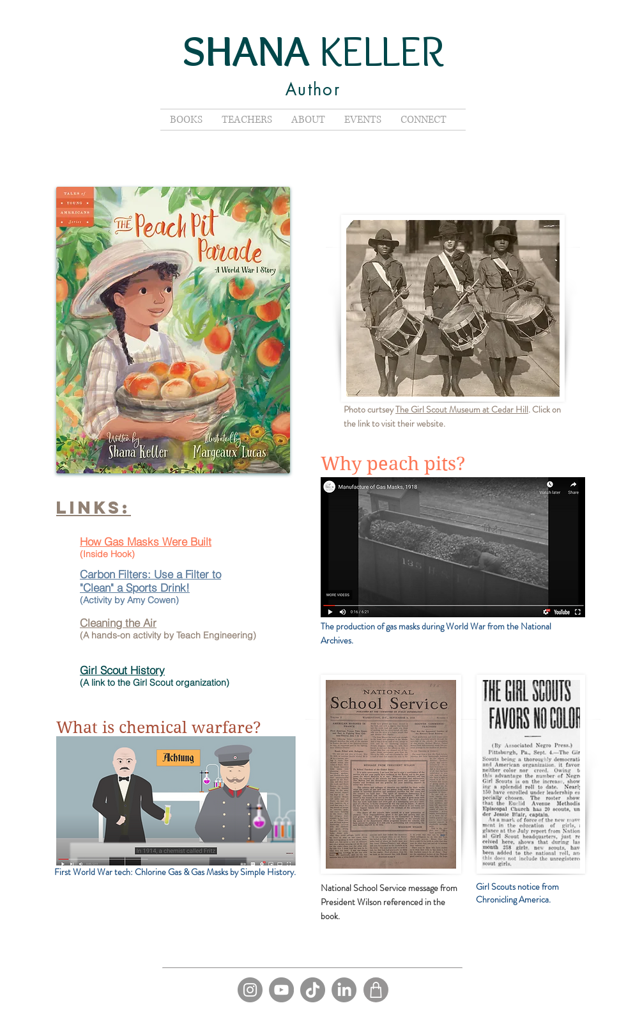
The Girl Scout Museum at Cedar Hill (461, 409)
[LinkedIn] (344, 989)
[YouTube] (281, 989)
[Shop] (375, 989)
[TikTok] (312, 989)
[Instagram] (250, 989)
